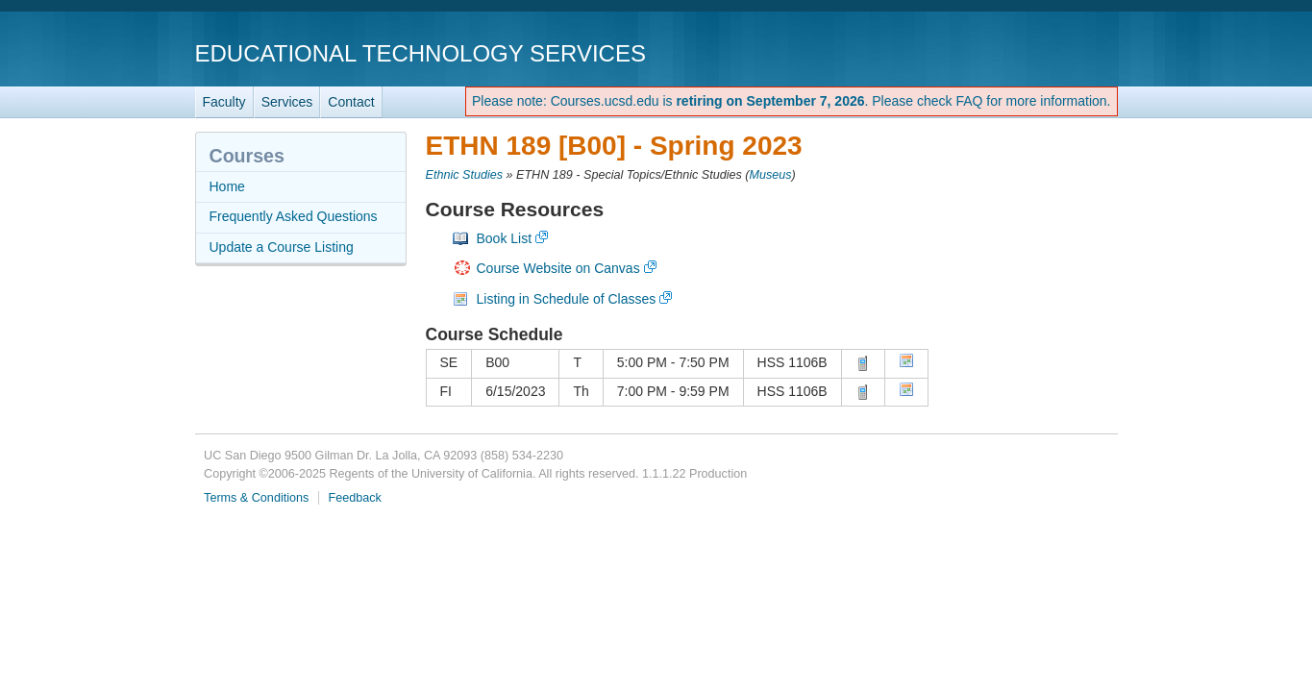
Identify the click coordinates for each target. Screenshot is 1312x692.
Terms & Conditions (256, 498)
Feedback (355, 498)
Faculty (224, 102)
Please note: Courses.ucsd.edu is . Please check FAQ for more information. (791, 101)
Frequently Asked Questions (294, 216)
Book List (504, 238)
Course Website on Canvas (558, 268)
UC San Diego (1008, 52)
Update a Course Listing (282, 247)
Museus (770, 175)
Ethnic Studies (465, 175)
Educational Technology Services (420, 53)
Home (227, 186)
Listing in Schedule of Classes (566, 299)
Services (287, 102)
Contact (351, 102)
